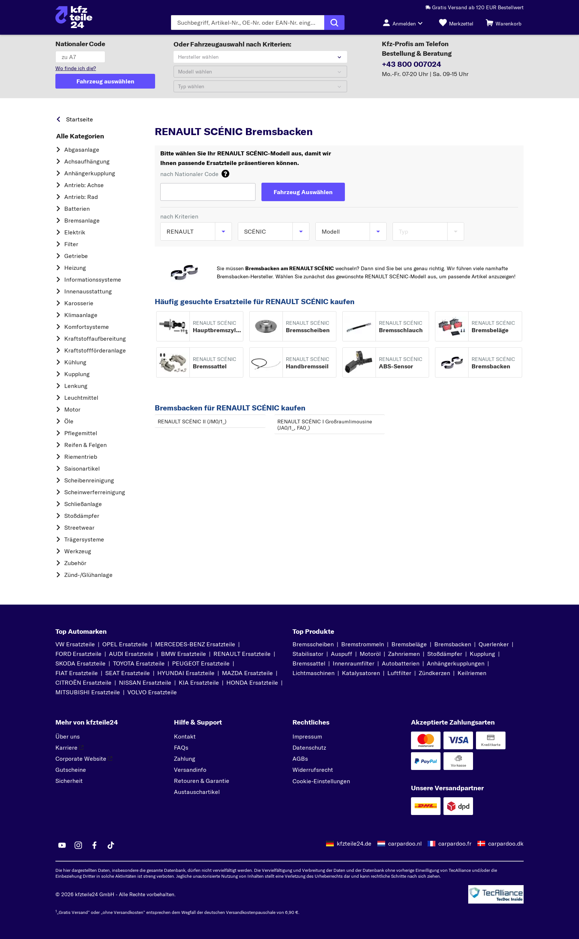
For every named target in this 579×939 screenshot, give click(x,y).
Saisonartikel (82, 468)
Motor (72, 409)
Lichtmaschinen (313, 673)
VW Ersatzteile (75, 644)
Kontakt (185, 736)
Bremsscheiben (313, 644)
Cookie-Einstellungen (321, 781)
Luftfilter (399, 673)
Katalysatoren (361, 673)
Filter (71, 244)
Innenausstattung (88, 291)
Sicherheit (69, 780)
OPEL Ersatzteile (125, 644)
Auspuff (341, 653)
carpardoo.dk (506, 843)
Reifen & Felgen (85, 444)
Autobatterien (400, 663)
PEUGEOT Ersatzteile (201, 663)
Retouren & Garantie (201, 780)
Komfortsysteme (86, 326)
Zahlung (184, 758)
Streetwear (79, 527)
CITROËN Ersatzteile (83, 682)
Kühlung (75, 362)
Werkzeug (77, 551)
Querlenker (494, 644)
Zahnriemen (404, 653)
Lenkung (76, 385)
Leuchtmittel (81, 397)
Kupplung (77, 374)
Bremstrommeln (362, 644)
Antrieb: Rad (81, 196)
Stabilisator (307, 653)
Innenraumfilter (353, 663)
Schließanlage (83, 504)
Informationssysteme (92, 279)
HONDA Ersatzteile (252, 682)
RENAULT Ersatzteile (242, 653)
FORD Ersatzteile (78, 653)
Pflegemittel (80, 433)
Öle (68, 421)
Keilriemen (472, 673)
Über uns (67, 736)
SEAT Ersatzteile (127, 673)
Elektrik (74, 232)
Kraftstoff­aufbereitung (95, 338)
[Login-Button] (404, 22)
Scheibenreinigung (89, 480)
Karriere (69, 747)
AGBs (300, 758)
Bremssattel (308, 663)
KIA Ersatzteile (199, 682)
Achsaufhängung (87, 161)
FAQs (181, 747)
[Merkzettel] (456, 22)
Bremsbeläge (409, 644)
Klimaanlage (80, 315)
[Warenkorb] (503, 22)
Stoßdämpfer (81, 515)
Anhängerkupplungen (455, 663)
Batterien (77, 208)
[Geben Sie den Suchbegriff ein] (247, 22)
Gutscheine (70, 769)
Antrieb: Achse (84, 185)
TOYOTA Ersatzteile (139, 663)
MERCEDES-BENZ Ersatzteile (195, 644)
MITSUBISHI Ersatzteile (87, 692)
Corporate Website (83, 758)
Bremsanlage (82, 220)
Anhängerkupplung (89, 173)
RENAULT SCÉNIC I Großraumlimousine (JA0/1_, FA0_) (324, 424)
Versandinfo (190, 769)
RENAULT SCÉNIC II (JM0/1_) (192, 421)
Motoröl (370, 653)
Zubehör (75, 563)
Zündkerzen (434, 673)
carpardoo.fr (455, 843)
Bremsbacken (452, 644)
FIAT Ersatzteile (76, 673)
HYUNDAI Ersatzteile (186, 673)
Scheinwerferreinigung (94, 492)
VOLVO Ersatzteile (152, 692)
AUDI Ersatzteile (131, 653)
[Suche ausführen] (334, 22)
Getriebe (76, 255)
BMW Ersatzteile (183, 653)
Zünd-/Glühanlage (88, 574)
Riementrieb (80, 456)
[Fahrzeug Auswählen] (303, 192)
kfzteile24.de (354, 843)
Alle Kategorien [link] (80, 136)
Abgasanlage (81, 149)
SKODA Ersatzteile (80, 663)
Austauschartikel (197, 791)
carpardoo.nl (405, 843)
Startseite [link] (79, 119)
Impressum (307, 736)
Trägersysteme (84, 539)
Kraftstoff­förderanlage (95, 350)
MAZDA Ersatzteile (247, 673)
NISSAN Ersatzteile (145, 682)
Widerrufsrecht (312, 769)
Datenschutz (309, 747)
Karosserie (78, 303)
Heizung (75, 267)
